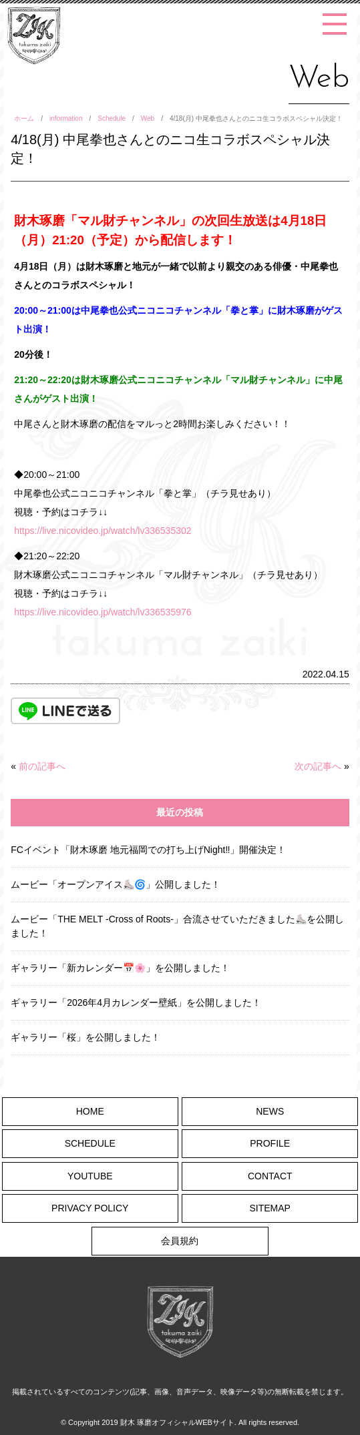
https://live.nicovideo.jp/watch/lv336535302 (102, 530)
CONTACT (270, 1176)
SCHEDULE (90, 1143)
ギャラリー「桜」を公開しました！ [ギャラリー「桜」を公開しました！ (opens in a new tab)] (85, 1037)
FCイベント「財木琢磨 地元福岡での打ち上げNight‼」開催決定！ (148, 849)
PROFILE (270, 1143)
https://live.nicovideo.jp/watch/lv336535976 (102, 612)
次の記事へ (318, 766)
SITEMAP (270, 1208)
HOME (90, 1111)
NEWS (270, 1111)
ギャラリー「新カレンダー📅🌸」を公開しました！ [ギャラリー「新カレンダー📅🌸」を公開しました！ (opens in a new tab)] (120, 967)
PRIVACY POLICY (89, 1208)
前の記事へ (42, 766)
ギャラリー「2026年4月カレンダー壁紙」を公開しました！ (136, 1002)
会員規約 (179, 1240)
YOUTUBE (90, 1176)
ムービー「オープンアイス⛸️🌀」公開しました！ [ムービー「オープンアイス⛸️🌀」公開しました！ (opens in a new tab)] (115, 884)
